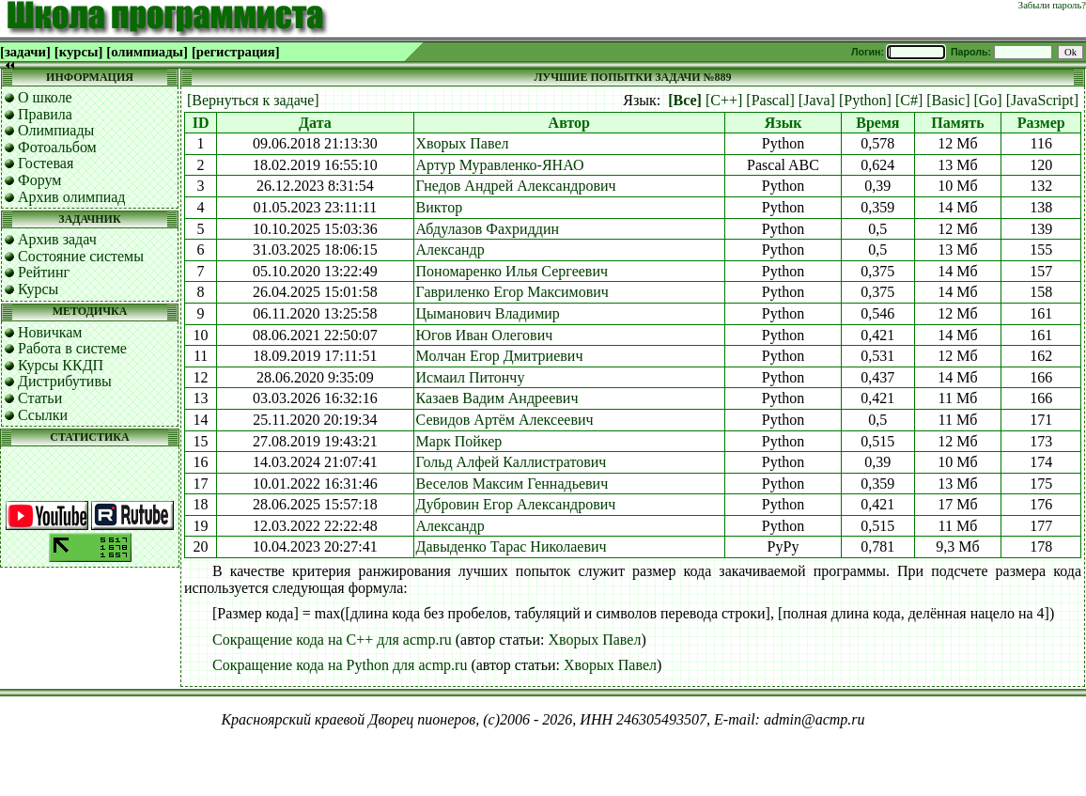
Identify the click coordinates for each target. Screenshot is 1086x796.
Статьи (40, 398)
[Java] (817, 100)
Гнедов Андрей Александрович (516, 186)
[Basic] (948, 100)
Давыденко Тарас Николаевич (511, 546)
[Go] (987, 100)
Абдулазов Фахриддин (488, 229)
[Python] (865, 100)
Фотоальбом (57, 147)
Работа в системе (72, 348)
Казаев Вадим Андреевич (497, 398)
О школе (45, 97)
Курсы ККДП (60, 365)
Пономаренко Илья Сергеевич (512, 271)
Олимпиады (56, 130)
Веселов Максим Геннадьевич (512, 484)
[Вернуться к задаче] (253, 100)
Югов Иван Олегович (484, 335)
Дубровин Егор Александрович (516, 504)
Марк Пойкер (459, 441)
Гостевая (45, 163)
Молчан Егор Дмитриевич (499, 356)
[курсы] (78, 51)
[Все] (685, 100)
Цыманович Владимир (488, 313)
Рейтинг (44, 272)
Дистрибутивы (65, 381)
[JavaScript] (1042, 100)
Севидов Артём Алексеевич (505, 420)
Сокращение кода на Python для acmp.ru (339, 665)
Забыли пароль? (1052, 5)
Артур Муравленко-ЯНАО (500, 165)
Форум (39, 180)
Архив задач (57, 239)
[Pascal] (770, 100)
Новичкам (50, 332)
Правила (45, 114)
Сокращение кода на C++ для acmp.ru (332, 640)
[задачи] (25, 51)
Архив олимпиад (72, 197)
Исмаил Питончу (470, 377)
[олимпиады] (147, 51)
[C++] (724, 100)
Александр (450, 250)
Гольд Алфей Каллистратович (511, 462)
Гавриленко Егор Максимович (512, 292)
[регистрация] (236, 51)
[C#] (909, 100)
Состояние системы (81, 256)
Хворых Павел (462, 143)
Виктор (439, 207)
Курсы (38, 289)
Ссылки (43, 415)
